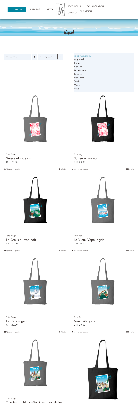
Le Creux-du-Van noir (21, 239)
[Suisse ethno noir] (103, 119)
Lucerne (78, 74)
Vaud (76, 88)
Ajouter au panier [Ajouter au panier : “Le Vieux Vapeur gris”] (81, 250)
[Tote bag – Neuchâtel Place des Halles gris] (35, 363)
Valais (77, 85)
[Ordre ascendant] (34, 57)
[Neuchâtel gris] (103, 282)
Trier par (11, 57)
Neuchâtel (79, 77)
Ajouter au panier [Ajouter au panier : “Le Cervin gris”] (13, 332)
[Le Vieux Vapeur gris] (103, 200)
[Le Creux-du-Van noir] (35, 200)
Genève (78, 66)
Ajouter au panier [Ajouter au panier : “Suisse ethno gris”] (13, 169)
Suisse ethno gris (18, 158)
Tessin (77, 81)
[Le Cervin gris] (35, 282)
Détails (63, 169)
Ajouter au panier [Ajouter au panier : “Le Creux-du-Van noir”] (13, 250)
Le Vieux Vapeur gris (89, 239)
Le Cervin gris (16, 321)
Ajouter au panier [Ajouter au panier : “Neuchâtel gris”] (81, 332)
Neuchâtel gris (84, 321)
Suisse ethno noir (86, 158)
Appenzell (79, 59)
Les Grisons (80, 70)
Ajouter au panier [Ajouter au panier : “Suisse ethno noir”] (81, 169)
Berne (77, 63)
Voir (46, 57)
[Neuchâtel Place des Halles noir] (103, 370)
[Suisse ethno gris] (35, 119)
